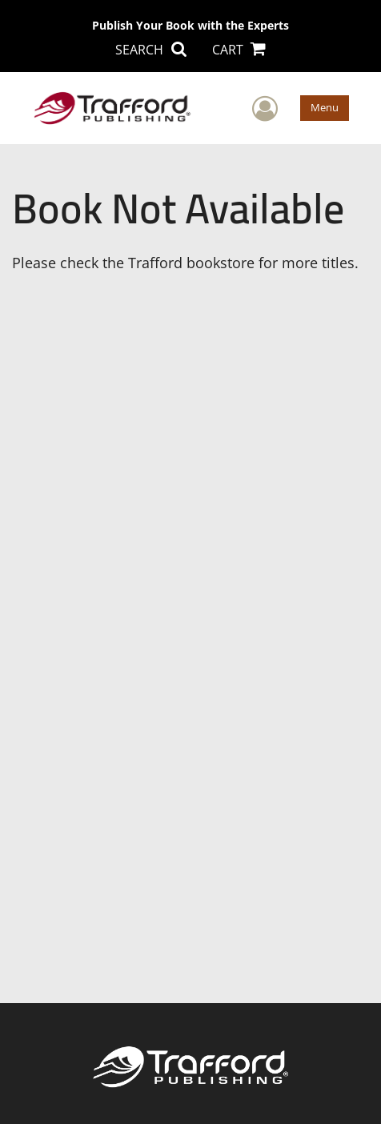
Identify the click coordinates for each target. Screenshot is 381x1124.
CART (239, 49)
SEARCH (150, 49)
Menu (325, 107)
